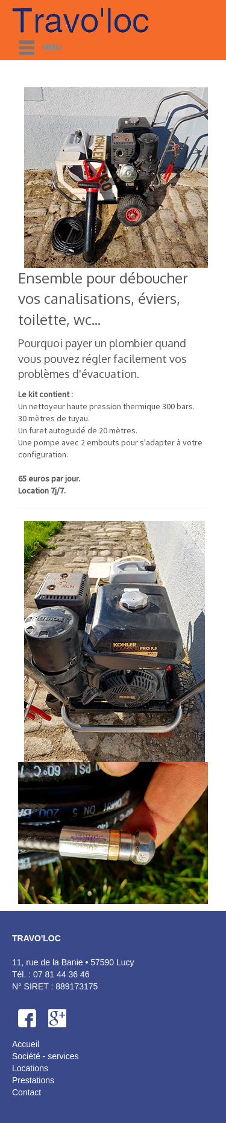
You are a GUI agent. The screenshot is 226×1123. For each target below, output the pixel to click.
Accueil (25, 1044)
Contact (26, 1092)
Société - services (45, 1056)
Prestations (33, 1080)
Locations (30, 1068)
